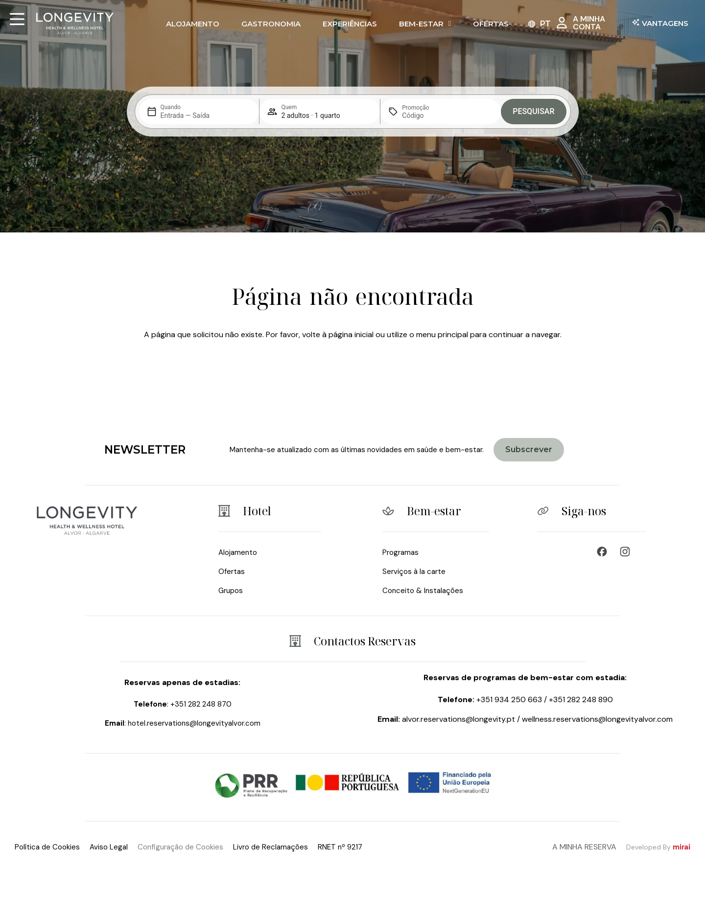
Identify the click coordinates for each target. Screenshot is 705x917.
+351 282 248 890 (581, 699)
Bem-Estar (425, 23)
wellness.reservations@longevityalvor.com (597, 719)
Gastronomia (271, 23)
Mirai (681, 847)
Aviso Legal (109, 847)
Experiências (350, 23)
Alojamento (192, 23)
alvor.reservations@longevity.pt (458, 719)
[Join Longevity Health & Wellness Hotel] (529, 449)
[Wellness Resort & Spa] (627, 552)
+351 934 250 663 (509, 699)
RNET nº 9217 (340, 847)
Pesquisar (533, 111)
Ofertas (491, 23)
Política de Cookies (47, 847)
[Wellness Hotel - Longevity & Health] (604, 552)
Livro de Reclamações (270, 847)
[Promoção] (425, 115)
